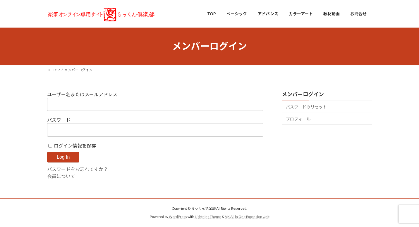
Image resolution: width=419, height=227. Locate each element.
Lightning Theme (208, 216)
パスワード (59, 120)
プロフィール (298, 118)
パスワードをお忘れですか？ (77, 169)
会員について (61, 176)
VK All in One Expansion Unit (247, 216)
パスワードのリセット (306, 106)
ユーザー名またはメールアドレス (82, 94)
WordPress (178, 216)
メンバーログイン (303, 94)
